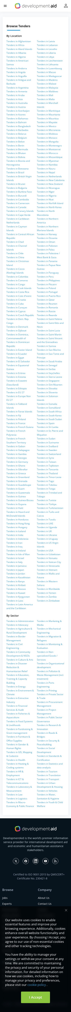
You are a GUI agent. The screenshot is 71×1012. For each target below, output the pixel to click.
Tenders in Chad (15, 241)
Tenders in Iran (14, 542)
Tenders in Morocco (47, 153)
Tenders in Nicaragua (48, 188)
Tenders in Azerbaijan (18, 110)
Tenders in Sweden (47, 450)
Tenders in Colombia (17, 276)
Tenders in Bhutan (16, 153)
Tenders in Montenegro (49, 145)
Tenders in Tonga (46, 488)
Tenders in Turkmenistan (50, 508)
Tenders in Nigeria (46, 195)
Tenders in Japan (15, 569)
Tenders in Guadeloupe (18, 485)
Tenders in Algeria (16, 56)
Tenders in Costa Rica (17, 292)
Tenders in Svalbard (47, 446)
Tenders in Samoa (46, 346)
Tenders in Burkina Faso (19, 191)
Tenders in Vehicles (47, 790)
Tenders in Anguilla (16, 76)
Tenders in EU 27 (15, 392)
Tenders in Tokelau (47, 485)
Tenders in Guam (15, 488)
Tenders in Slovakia (47, 388)
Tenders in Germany (17, 461)
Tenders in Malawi (46, 83)
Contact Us (44, 904)
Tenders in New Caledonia (51, 180)
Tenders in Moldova (47, 133)
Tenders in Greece (16, 473)
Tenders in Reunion (47, 303)
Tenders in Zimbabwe (48, 600)
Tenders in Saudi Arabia (49, 361)
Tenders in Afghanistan (18, 41)
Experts (7, 904)
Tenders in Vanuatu (47, 558)
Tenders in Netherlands (49, 176)
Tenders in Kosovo (16, 589)
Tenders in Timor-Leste (49, 477)
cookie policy (36, 985)
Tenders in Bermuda (17, 149)
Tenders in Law (14, 794)
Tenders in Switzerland (49, 454)
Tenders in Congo (15, 284)
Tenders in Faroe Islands (19, 411)
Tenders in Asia (14, 99)
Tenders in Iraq (14, 546)
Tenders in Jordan (15, 573)
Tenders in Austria (16, 107)
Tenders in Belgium (16, 137)
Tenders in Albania (16, 52)
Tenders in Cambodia (17, 199)
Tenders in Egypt (15, 357)
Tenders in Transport (48, 779)
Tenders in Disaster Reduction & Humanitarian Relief (16, 667)
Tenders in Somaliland (48, 407)
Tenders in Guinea (16, 496)
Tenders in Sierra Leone (49, 377)
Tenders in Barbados (17, 130)
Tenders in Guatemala (18, 492)
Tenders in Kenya (15, 581)
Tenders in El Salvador (18, 361)
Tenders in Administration (20, 621)
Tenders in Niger (46, 191)
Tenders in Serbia (46, 369)
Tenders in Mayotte (47, 122)
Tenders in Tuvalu (46, 519)
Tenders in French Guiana (20, 427)
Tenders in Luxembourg (49, 68)
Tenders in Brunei (15, 184)
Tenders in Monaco (47, 137)
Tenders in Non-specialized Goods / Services (47, 655)
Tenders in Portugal (47, 292)
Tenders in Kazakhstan (18, 577)
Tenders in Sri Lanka (47, 427)
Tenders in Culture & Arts (19, 659)
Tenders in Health (15, 760)
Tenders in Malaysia (47, 87)
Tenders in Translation (49, 775)
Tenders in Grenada (16, 481)
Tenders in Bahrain (16, 122)
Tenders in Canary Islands (20, 211)
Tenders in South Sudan (49, 419)
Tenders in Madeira (47, 80)
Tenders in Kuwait (15, 593)
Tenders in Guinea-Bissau (20, 500)
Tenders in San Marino (49, 349)
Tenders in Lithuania (47, 64)
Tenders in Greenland (17, 477)
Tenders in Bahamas (17, 118)
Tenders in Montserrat (49, 149)
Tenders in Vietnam (47, 569)
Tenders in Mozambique (49, 157)
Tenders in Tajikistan (48, 465)
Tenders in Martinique (48, 110)
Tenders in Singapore (48, 380)
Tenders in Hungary (16, 527)
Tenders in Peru (45, 276)
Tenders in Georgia (16, 457)
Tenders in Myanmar (48, 160)
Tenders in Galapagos (18, 450)
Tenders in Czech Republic (20, 315)
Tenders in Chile (14, 253)
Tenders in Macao (46, 72)
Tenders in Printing (47, 690)
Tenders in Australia (17, 103)
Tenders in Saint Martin (49, 334)
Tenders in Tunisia (46, 500)
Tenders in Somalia (47, 404)
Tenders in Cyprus (16, 311)
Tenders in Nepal (46, 172)
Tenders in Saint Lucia (48, 330)
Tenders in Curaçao (16, 307)
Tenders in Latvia (46, 41)
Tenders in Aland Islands (19, 49)
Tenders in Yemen (46, 593)
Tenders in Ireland (16, 550)
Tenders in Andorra (16, 68)
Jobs (5, 898)
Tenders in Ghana (15, 465)
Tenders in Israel (15, 558)
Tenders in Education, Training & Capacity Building (17, 678)
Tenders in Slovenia (47, 392)
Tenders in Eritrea (15, 373)
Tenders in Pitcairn (47, 284)
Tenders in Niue (45, 199)
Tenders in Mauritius (48, 118)
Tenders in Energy (16, 686)
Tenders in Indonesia (17, 538)
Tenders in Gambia (16, 454)
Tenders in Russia (46, 311)
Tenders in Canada (16, 207)
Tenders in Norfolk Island (50, 203)
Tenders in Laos (14, 600)
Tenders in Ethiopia (16, 388)
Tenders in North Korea (49, 207)
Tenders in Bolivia (15, 157)
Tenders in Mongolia (48, 141)
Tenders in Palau (46, 249)
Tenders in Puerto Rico (49, 296)
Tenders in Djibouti (16, 330)
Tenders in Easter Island (19, 349)
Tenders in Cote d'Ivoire (18, 296)
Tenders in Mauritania (48, 114)
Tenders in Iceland (16, 531)
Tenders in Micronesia (48, 130)
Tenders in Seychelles (48, 373)
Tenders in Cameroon (17, 203)
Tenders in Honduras (17, 519)
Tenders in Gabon (15, 446)
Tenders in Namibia (47, 164)
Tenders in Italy (14, 562)
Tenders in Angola (16, 72)
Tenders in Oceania (47, 238)
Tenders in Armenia (16, 91)
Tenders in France (15, 423)
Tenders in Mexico (46, 126)
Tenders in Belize (15, 141)
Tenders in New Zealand (49, 184)
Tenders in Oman (46, 241)
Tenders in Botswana (17, 168)
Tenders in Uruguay (47, 538)
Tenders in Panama (47, 261)
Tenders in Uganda (47, 527)
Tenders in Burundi (16, 195)
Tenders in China (15, 257)
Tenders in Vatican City (49, 562)
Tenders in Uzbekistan (48, 554)
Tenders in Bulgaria (16, 188)
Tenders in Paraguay (48, 272)
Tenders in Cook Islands (18, 288)
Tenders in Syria (45, 457)
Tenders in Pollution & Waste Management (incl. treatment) (50, 675)
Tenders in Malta (46, 99)
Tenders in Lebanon (47, 45)
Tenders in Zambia (47, 596)
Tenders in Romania (47, 307)
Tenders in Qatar (46, 299)
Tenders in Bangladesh (18, 126)
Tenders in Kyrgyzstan (18, 596)
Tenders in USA (45, 550)
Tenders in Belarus (16, 133)
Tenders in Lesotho (47, 49)
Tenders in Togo (45, 481)
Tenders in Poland (46, 288)
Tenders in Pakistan (47, 245)
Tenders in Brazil (15, 172)
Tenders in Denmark (17, 326)
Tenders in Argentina (17, 87)
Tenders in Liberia (46, 52)
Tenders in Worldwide (48, 589)
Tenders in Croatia (16, 299)
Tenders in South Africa (49, 411)
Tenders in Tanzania (47, 469)
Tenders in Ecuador (16, 353)
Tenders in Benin (15, 145)
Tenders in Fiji (13, 415)
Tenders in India (14, 535)
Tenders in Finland (16, 419)
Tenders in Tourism (47, 771)
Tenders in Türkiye (46, 504)
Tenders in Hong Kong (18, 523)
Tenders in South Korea (49, 415)
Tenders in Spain (46, 423)
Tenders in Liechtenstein (50, 60)
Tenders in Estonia (16, 377)
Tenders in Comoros (17, 280)
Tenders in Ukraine (47, 535)
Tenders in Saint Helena (49, 319)
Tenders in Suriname (48, 442)
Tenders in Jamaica (16, 565)
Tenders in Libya (45, 56)
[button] (5, 6)
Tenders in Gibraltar (17, 469)
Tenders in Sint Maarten (49, 384)
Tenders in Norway (47, 234)
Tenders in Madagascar (49, 76)
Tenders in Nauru (46, 168)
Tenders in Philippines (48, 280)
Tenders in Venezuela (48, 565)
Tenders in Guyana (16, 504)
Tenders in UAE (45, 523)
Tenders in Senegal (47, 365)
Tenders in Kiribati (16, 585)
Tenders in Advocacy (17, 624)
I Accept (35, 997)
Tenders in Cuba (15, 303)
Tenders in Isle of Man (18, 554)
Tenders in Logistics (16, 798)
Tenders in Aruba (15, 95)
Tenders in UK (44, 531)
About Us (43, 898)
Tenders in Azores (16, 114)
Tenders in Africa (15, 45)
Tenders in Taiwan (46, 461)
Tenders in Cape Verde (18, 215)
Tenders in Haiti (14, 508)
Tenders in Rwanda (47, 315)
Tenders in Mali (45, 95)
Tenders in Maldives (47, 91)
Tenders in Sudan (46, 438)
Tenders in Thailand (47, 473)
